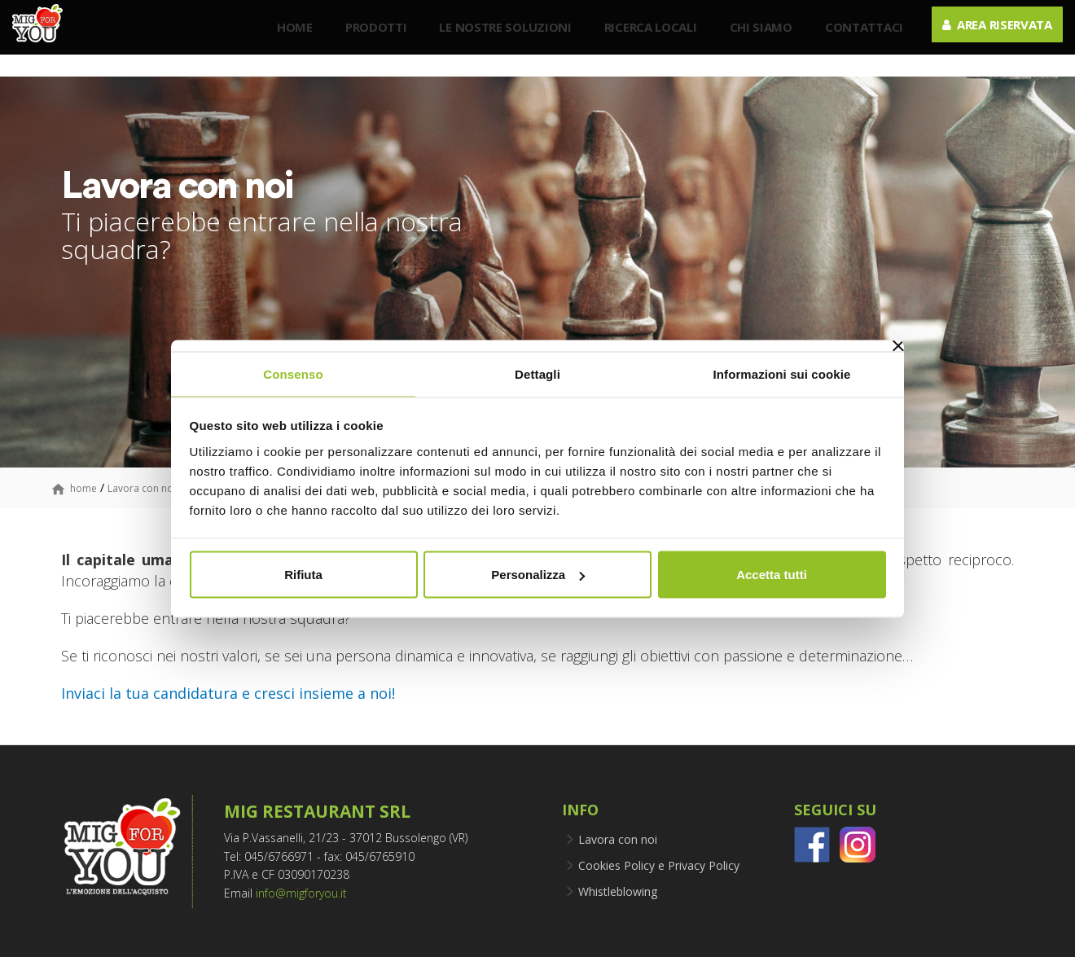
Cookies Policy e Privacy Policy (658, 865)
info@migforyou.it (301, 893)
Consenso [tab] (292, 373)
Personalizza (538, 575)
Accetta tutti (771, 575)
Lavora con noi (142, 488)
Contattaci (856, 39)
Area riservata (989, 37)
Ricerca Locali (642, 39)
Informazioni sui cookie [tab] (782, 373)
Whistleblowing (617, 891)
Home (287, 39)
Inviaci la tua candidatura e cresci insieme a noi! (228, 693)
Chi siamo (753, 39)
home (83, 488)
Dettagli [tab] (537, 373)
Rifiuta (303, 575)
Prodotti (368, 39)
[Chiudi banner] (898, 345)
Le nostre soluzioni (498, 39)
